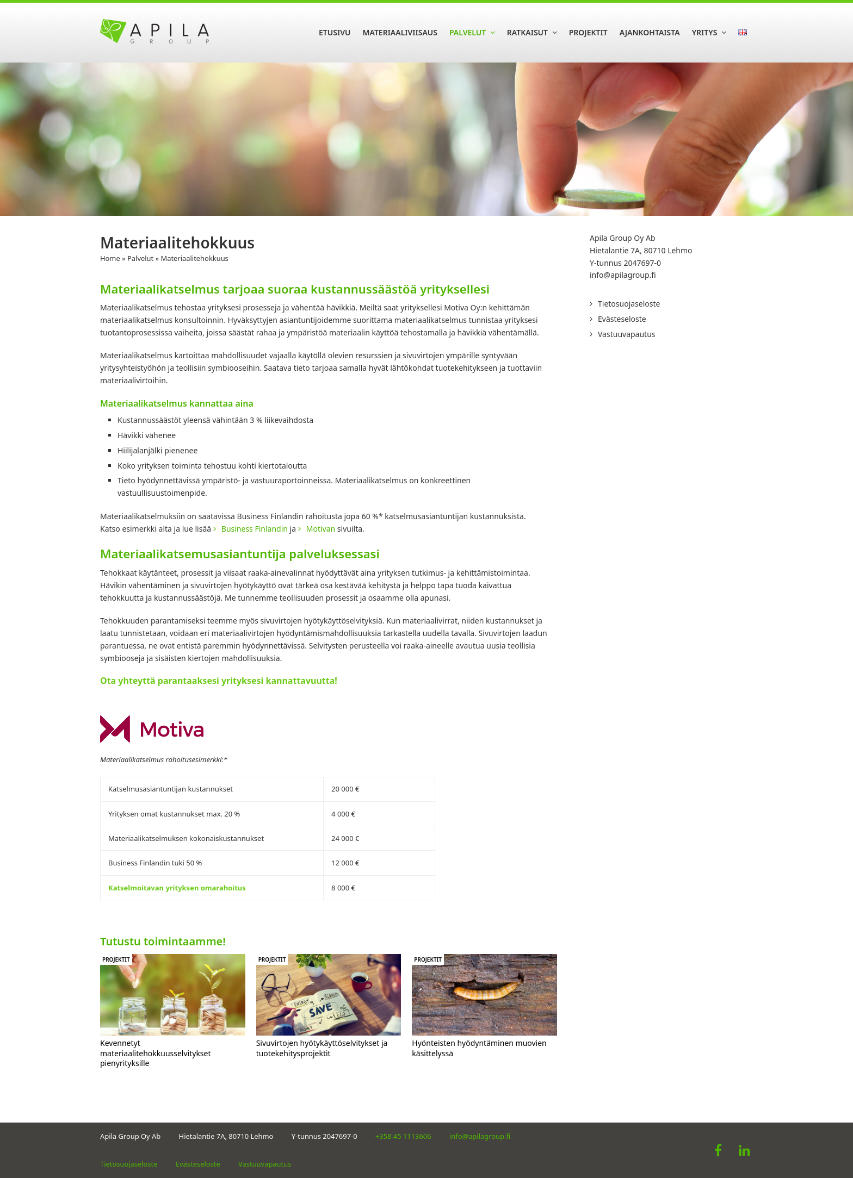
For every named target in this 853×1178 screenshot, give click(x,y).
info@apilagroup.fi (623, 275)
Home (110, 258)
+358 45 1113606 (403, 1136)
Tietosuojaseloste (629, 303)
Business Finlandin (254, 528)
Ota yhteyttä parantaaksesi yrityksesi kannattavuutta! (218, 681)
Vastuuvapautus (627, 334)
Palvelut (140, 258)
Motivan (320, 528)
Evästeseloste (622, 319)
